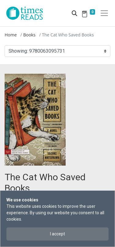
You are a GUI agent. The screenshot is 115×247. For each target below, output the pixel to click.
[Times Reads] (27, 13)
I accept (57, 233)
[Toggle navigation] (104, 13)
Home (11, 35)
